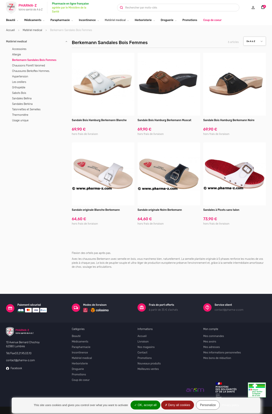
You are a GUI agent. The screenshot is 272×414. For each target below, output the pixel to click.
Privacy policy (230, 405)
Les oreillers (19, 82)
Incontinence (87, 20)
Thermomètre (20, 115)
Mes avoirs (209, 328)
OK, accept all (145, 405)
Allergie (16, 54)
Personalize (208, 405)
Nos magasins (146, 333)
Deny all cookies (177, 405)
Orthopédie (18, 87)
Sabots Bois (19, 93)
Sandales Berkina (22, 104)
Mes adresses (211, 333)
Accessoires (19, 49)
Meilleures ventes (148, 355)
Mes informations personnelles (222, 339)
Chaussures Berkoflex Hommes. (31, 71)
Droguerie (167, 20)
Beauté (10, 20)
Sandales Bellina (22, 98)
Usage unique (20, 120)
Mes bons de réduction (217, 344)
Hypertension (20, 76)
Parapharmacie (60, 20)
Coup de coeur (212, 20)
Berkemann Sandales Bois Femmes (34, 60)
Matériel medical (115, 20)
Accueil (10, 30)
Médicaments (32, 20)
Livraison (143, 328)
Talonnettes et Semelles (26, 109)
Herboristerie (143, 20)
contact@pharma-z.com (20, 347)
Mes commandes (213, 323)
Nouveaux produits (149, 350)
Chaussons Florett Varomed (28, 65)
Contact (142, 339)
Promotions (189, 20)
